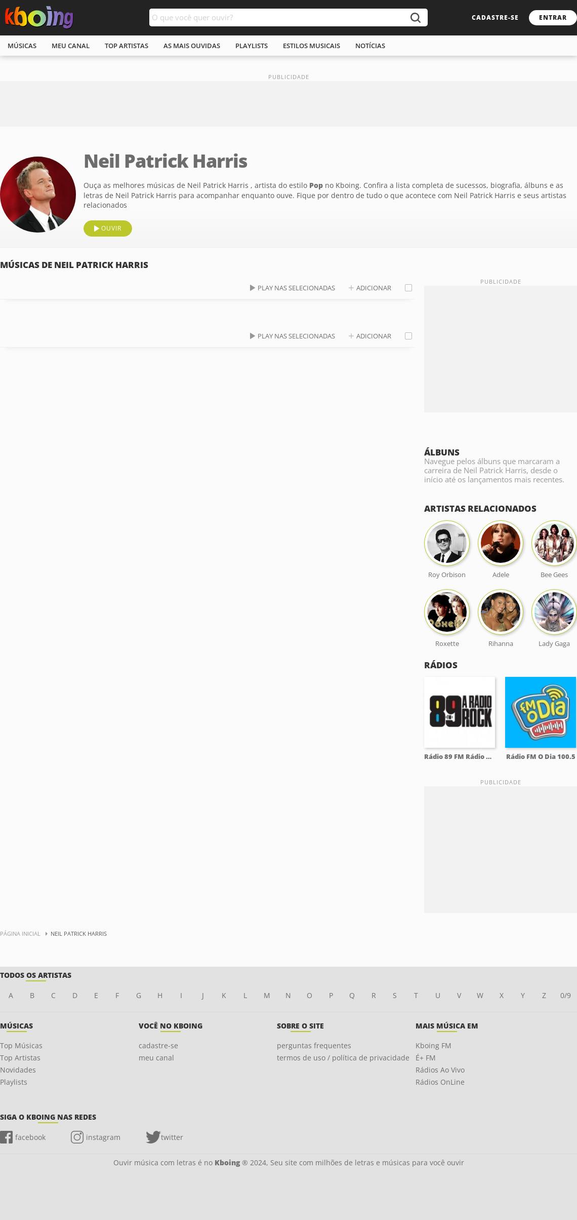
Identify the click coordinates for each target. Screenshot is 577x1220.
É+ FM (426, 1057)
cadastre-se (495, 17)
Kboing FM (433, 1045)
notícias (370, 45)
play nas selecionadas (296, 287)
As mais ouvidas (191, 45)
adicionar (373, 287)
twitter (172, 1137)
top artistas (126, 45)
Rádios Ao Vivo (440, 1070)
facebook (30, 1137)
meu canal (71, 45)
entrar (553, 17)
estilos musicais (311, 45)
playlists (251, 45)
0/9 (565, 995)
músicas (22, 45)
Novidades (18, 1070)
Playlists (13, 1082)
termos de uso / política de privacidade (343, 1057)
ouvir (111, 228)
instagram (103, 1137)
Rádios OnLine (440, 1082)
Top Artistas (20, 1057)
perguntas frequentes (314, 1045)
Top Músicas (21, 1045)
